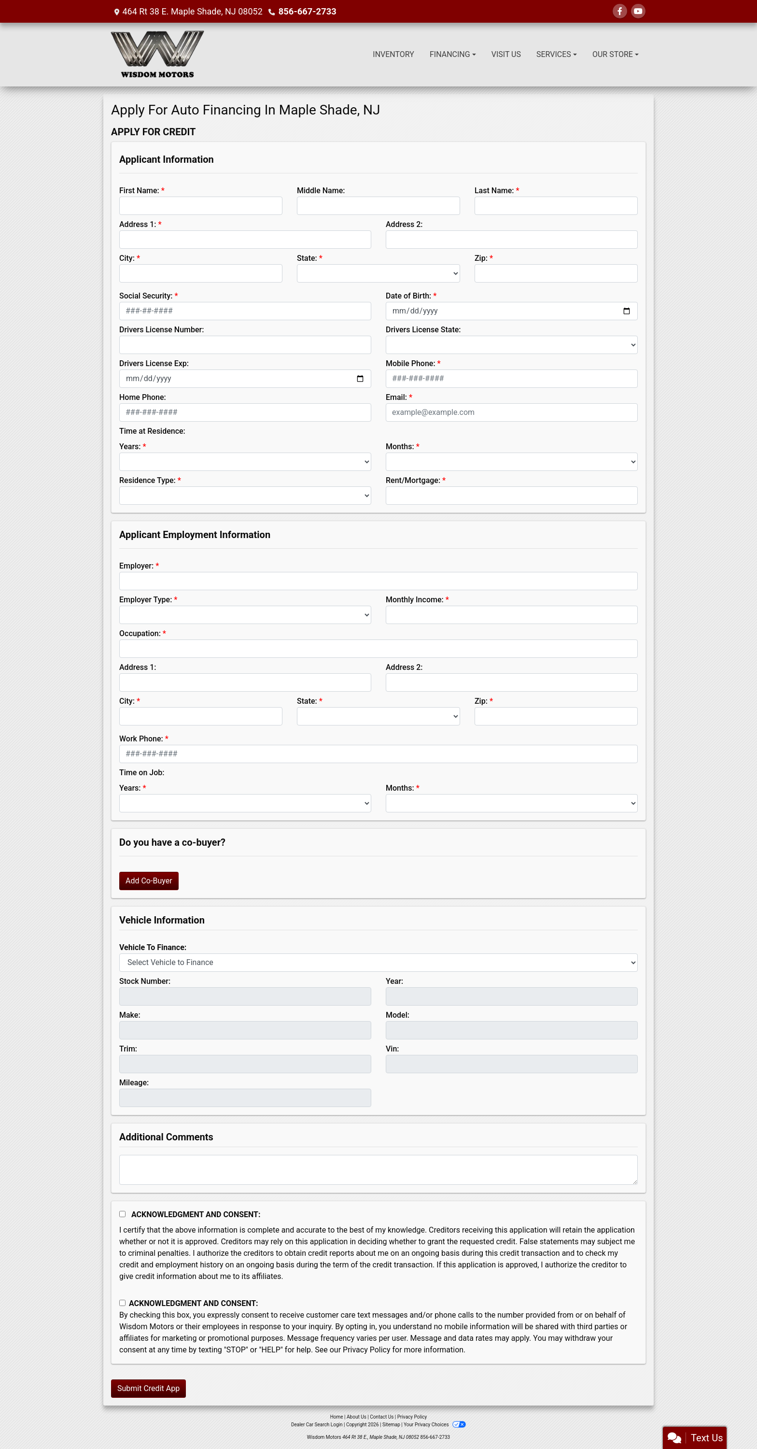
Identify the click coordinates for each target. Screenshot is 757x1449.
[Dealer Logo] (157, 54)
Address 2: (404, 224)
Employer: (136, 565)
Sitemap (391, 1424)
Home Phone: (142, 397)
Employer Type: (145, 599)
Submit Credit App (148, 1388)
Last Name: (494, 190)
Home (336, 1417)
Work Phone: (141, 738)
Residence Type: (147, 480)
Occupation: (140, 633)
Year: (394, 981)
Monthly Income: (415, 599)
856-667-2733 (307, 11)
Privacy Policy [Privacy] (412, 1417)
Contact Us (381, 1417)
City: (127, 258)
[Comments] (378, 1170)
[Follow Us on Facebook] (620, 11)
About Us (356, 1417)
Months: (400, 446)
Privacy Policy (367, 1349)
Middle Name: (321, 190)
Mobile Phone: (410, 363)
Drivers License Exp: (154, 363)
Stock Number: (144, 981)
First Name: (139, 190)
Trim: (128, 1048)
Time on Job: (141, 772)
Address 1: (137, 224)
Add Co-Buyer (149, 880)
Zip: (481, 258)
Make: (129, 1015)
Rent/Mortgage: (413, 480)
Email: (396, 397)
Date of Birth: (408, 295)
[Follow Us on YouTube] (638, 11)
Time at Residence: (152, 431)
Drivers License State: (423, 329)
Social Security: (146, 295)
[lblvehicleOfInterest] (378, 962)
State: (307, 258)
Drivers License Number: (161, 329)
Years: (130, 446)
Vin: (392, 1048)
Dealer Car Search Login (317, 1424)
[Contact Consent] (122, 1303)
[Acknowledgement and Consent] (122, 1214)
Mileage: (134, 1082)
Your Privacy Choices (435, 1424)
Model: (397, 1015)
